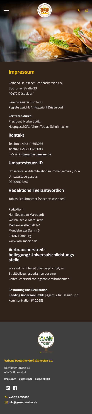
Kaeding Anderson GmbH (26, 295)
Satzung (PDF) (42, 379)
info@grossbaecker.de (35, 154)
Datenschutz (25, 379)
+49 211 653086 (16, 397)
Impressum (10, 379)
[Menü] (6, 10)
